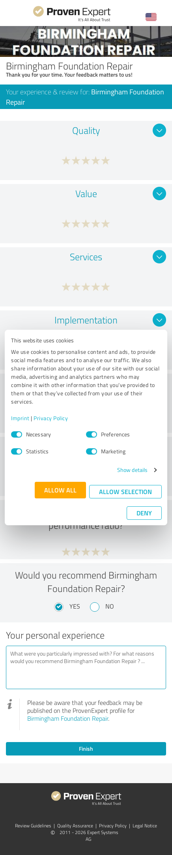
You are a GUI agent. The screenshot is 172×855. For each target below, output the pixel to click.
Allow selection (125, 491)
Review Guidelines (33, 825)
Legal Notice (145, 825)
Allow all (60, 489)
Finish (86, 748)
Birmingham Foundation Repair (67, 718)
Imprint (20, 418)
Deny (144, 512)
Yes (74, 606)
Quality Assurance (75, 825)
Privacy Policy (51, 418)
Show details (132, 470)
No (109, 606)
